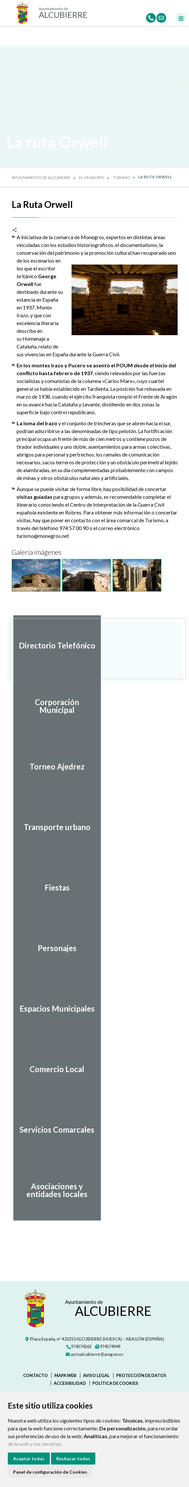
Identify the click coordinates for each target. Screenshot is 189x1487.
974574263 (78, 1346)
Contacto (35, 1375)
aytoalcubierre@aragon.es (94, 1354)
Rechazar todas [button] (73, 1458)
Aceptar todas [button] (29, 1458)
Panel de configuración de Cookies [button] (50, 1472)
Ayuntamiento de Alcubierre (41, 177)
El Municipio (91, 177)
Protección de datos (141, 1375)
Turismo (121, 177)
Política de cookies (115, 1383)
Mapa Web (65, 1375)
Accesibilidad (70, 1383)
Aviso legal (96, 1375)
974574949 (107, 1346)
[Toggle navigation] (181, 18)
